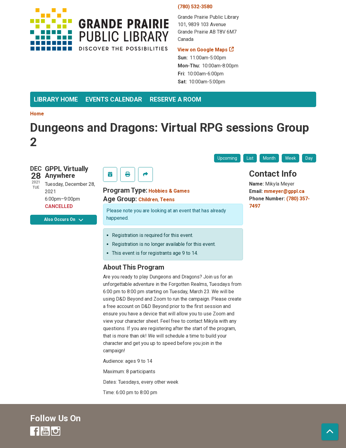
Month (269, 158)
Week (290, 158)
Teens (167, 199)
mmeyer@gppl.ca (284, 191)
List (250, 158)
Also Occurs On (63, 219)
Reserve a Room (175, 99)
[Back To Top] (329, 431)
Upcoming (227, 158)
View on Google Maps (203, 50)
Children (148, 199)
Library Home (56, 99)
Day (309, 158)
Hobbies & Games (169, 191)
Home (37, 114)
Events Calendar (114, 99)
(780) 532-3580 (195, 7)
